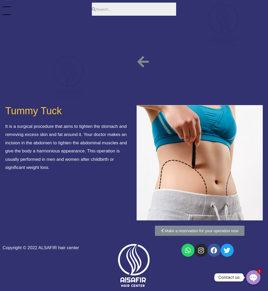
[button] (200, 231)
